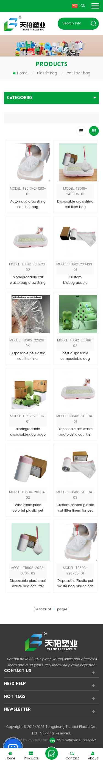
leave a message (52, 753)
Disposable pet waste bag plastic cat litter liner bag (75, 432)
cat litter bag (78, 73)
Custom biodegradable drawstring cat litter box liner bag (75, 280)
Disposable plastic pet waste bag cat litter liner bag (28, 583)
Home (20, 73)
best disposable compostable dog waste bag (75, 356)
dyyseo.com (38, 740)
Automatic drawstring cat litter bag (28, 204)
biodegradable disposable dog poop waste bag (28, 432)
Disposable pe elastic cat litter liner (27, 356)
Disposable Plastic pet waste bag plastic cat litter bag (75, 583)
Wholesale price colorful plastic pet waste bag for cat (28, 508)
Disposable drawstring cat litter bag (75, 204)
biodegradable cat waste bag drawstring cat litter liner (28, 280)
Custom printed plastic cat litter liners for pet (75, 508)
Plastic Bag (47, 73)
